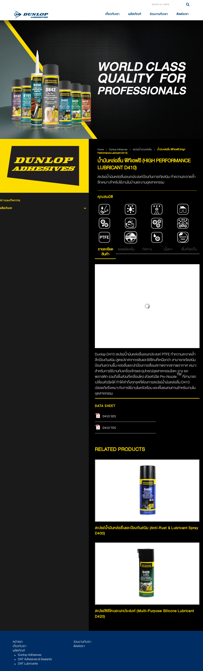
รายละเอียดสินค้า (105, 251)
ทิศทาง (147, 249)
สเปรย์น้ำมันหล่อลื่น (142, 149)
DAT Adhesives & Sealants (35, 659)
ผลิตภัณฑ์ (134, 14)
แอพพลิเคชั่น (126, 249)
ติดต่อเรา (182, 14)
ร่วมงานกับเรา (159, 14)
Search (187, 4)
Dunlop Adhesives (118, 149)
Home (100, 149)
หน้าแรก (18, 641)
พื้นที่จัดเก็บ (189, 249)
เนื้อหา (168, 249)
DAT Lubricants (28, 663)
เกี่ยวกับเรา (112, 14)
